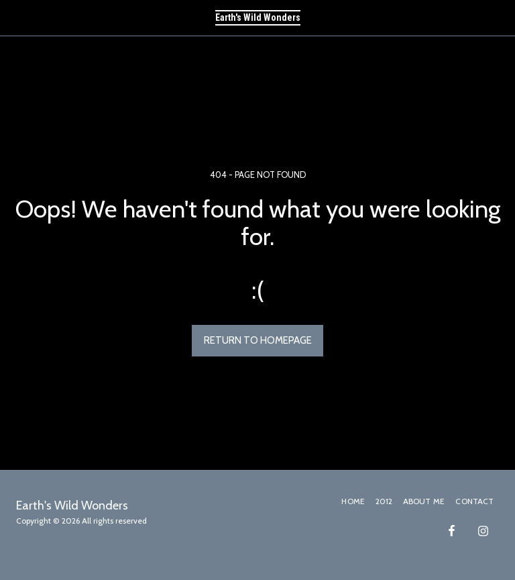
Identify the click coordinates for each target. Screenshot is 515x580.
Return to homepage (258, 340)
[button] (14, 17)
